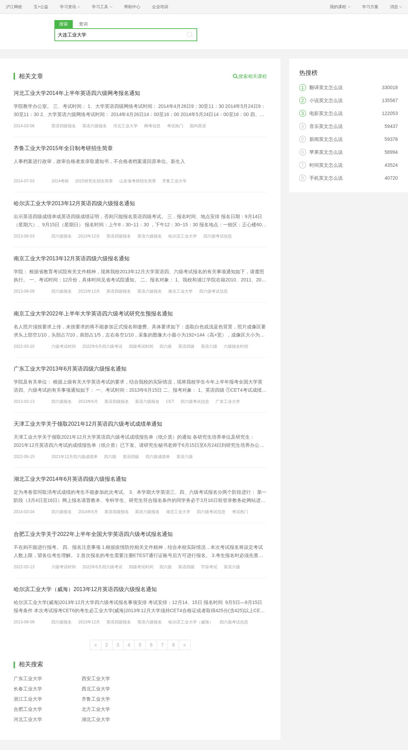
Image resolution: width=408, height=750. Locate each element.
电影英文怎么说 (326, 113)
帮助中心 (132, 6)
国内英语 (198, 126)
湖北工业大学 (178, 511)
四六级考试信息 (217, 236)
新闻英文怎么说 (326, 139)
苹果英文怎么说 (326, 152)
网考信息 (152, 126)
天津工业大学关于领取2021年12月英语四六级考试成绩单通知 (88, 424)
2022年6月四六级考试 (102, 346)
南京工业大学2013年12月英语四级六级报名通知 (72, 258)
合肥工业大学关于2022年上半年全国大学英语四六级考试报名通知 (93, 534)
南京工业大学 (180, 291)
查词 (83, 24)
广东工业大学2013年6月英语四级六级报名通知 (70, 369)
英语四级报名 (63, 126)
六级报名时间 (236, 346)
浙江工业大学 (28, 699)
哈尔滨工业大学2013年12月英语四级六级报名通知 (74, 203)
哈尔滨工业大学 (182, 236)
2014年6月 (88, 511)
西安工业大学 (96, 678)
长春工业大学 (28, 688)
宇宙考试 (209, 567)
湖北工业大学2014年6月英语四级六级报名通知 (70, 479)
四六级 (165, 346)
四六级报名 (61, 236)
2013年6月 (88, 401)
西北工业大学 (96, 688)
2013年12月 (89, 236)
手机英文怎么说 (326, 178)
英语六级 (209, 346)
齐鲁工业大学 (174, 181)
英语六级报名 (94, 126)
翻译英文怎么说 (326, 87)
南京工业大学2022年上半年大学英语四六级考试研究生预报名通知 (93, 313)
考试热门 (175, 126)
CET (170, 401)
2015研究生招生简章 (94, 181)
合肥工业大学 (28, 709)
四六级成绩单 (158, 456)
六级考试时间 (63, 346)
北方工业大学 (96, 709)
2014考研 (60, 181)
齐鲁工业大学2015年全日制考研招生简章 (63, 148)
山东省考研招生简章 (137, 181)
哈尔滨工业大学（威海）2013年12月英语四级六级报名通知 (85, 589)
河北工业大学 (125, 126)
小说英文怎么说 (326, 100)
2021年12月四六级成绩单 (74, 456)
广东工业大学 (228, 401)
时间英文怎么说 (326, 165)
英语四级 (186, 346)
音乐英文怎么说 (326, 126)
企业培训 (160, 6)
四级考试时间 (141, 346)
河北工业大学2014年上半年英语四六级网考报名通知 (77, 93)
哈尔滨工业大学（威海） (190, 622)
